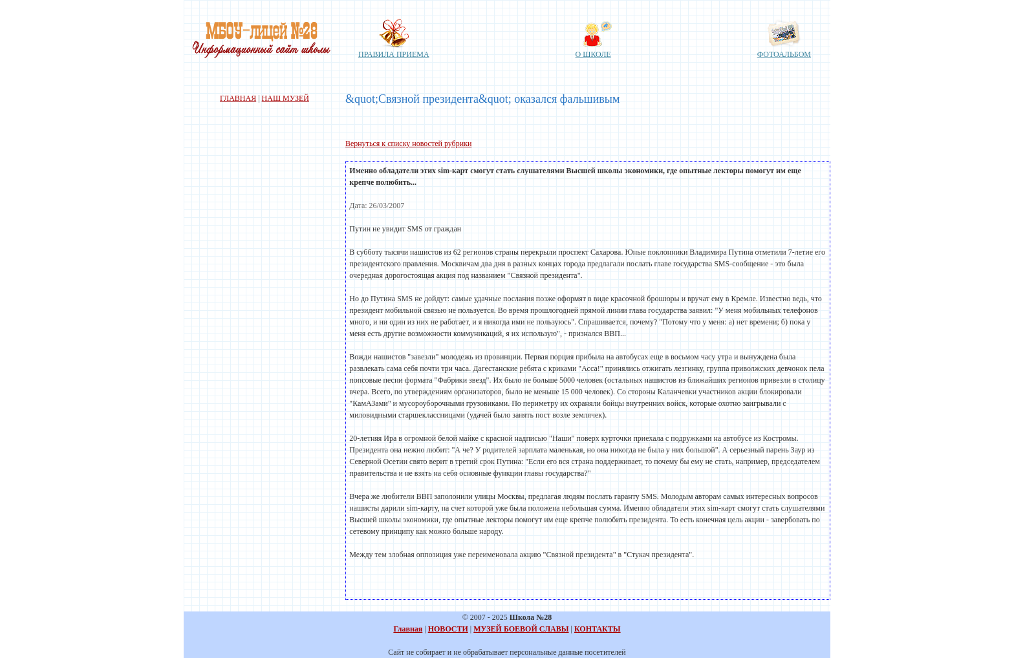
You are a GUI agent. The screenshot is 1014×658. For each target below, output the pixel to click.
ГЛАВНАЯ (238, 98)
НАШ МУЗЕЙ (285, 98)
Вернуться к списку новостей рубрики (408, 143)
